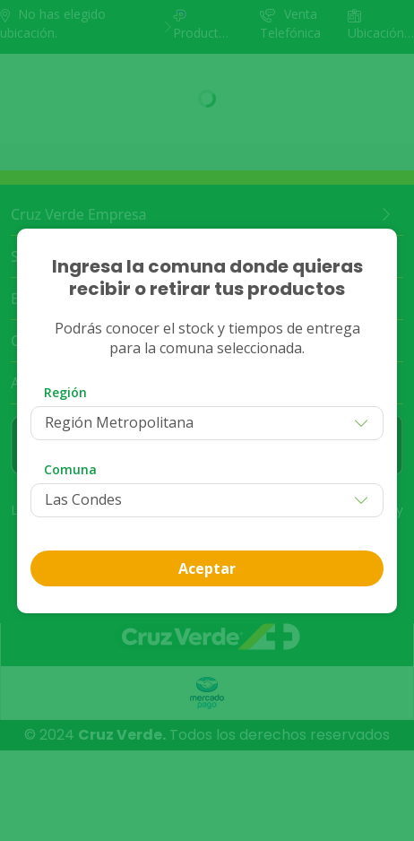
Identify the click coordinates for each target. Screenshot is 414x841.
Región (65, 392)
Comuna (70, 469)
